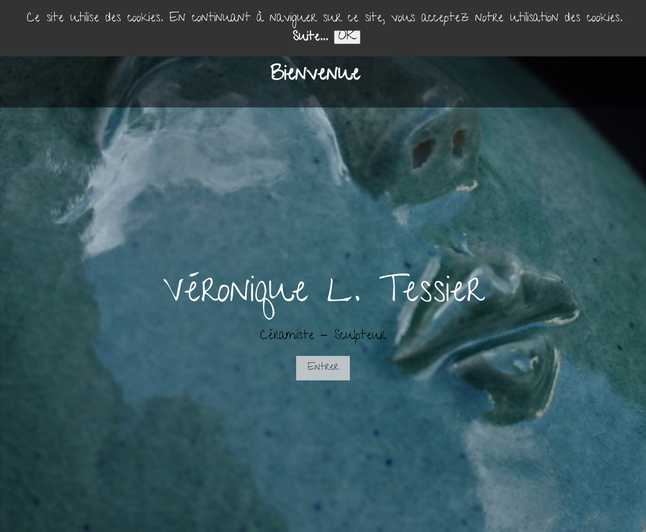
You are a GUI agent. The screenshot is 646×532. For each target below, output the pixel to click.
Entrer (322, 368)
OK (347, 37)
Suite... (310, 38)
